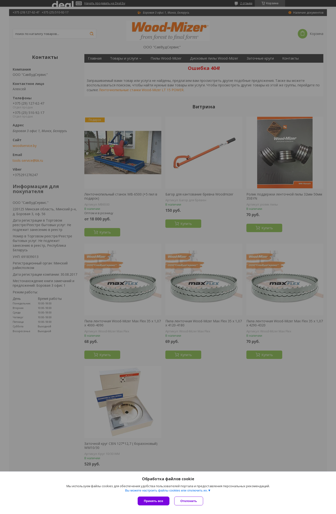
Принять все (153, 501)
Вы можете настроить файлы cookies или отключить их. (166, 490)
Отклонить (188, 501)
